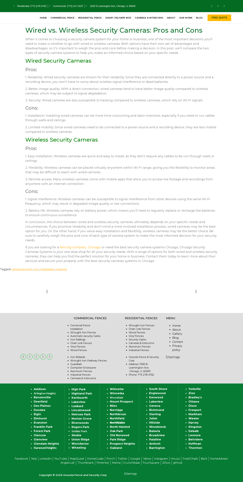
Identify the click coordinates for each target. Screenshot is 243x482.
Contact (177, 341)
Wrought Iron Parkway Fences (88, 360)
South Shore (158, 389)
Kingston (195, 426)
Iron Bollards (77, 357)
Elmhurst (40, 418)
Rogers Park (80, 427)
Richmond (156, 410)
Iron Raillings (77, 339)
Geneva (154, 405)
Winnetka (117, 393)
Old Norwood (119, 435)
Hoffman (194, 443)
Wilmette (117, 389)
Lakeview (78, 402)
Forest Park (42, 431)
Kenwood (156, 397)
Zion (191, 393)
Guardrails (76, 364)
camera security (21, 269)
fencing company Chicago (80, 247)
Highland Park (82, 393)
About (171, 17)
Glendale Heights (46, 443)
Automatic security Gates (85, 336)
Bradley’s (195, 397)
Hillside (154, 422)
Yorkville (194, 389)
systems (61, 269)
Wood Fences (78, 350)
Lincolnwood (81, 410)
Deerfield (40, 401)
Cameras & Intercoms (149, 17)
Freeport (194, 410)
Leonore (194, 435)
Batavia (154, 431)
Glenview (40, 439)
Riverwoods (80, 422)
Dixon (192, 405)
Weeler (193, 418)
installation (47, 269)
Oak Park (116, 431)
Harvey (193, 422)
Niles (113, 405)
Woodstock (157, 426)
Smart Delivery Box (118, 17)
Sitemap (173, 357)
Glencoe (40, 435)
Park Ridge (118, 439)
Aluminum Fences (81, 371)
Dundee (39, 410)
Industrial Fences (80, 374)
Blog (199, 17)
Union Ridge (80, 439)
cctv (36, 269)
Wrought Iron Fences (83, 332)
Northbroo (117, 414)
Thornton (195, 448)
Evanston (40, 422)
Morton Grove (82, 418)
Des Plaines (42, 405)
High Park (79, 389)
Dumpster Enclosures (83, 367)
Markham (195, 414)
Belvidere (195, 439)
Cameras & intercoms (141, 343)
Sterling (155, 414)
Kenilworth (80, 397)
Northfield (117, 418)
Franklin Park (43, 426)
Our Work (185, 17)
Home (43, 17)
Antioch (154, 443)
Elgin (37, 414)
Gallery (177, 333)
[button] (47, 291)
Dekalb (193, 431)
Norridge (116, 410)
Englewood (157, 393)
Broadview (157, 435)
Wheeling (79, 447)
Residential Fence (90, 17)
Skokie (76, 435)
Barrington (157, 448)
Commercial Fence (62, 17)
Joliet (153, 418)
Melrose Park (81, 414)
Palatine (155, 439)
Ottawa (193, 401)
